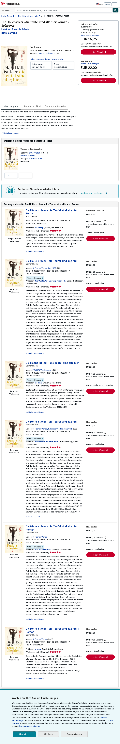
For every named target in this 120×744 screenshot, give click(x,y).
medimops (39, 228)
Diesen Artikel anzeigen (89, 35)
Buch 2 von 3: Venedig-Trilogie (14, 29)
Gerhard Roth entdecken (92, 193)
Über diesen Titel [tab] (30, 106)
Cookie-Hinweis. (82, 723)
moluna (37, 383)
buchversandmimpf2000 (45, 442)
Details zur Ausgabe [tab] (53, 106)
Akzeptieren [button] (24, 734)
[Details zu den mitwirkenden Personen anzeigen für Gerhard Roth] (9, 33)
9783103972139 (28, 155)
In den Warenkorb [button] (98, 52)
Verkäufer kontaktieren (34, 251)
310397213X (35, 153)
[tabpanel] (38, 122)
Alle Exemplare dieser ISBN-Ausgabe (46, 59)
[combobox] (64, 10)
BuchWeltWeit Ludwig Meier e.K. (49, 281)
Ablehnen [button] (48, 734)
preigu (37, 646)
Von (41, 65)
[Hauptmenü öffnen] (6, 10)
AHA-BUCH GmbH (42, 550)
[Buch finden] (115, 10)
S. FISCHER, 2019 (35, 158)
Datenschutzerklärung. (92, 726)
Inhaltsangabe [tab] (11, 106)
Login (108, 4)
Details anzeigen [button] (11, 133)
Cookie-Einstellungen (87, 720)
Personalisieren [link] (74, 734)
